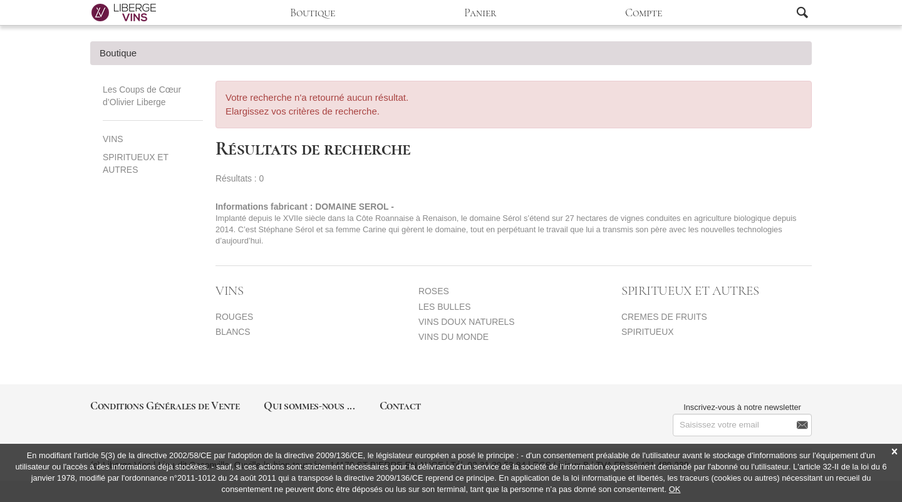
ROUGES (234, 317)
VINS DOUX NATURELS (466, 322)
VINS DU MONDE (453, 337)
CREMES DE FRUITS (664, 317)
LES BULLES (444, 307)
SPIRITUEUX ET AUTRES (135, 163)
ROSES (433, 291)
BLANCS (233, 332)
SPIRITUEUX (647, 332)
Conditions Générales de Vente (165, 405)
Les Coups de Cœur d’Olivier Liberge (142, 96)
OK (675, 489)
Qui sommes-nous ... (309, 405)
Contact (400, 405)
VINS (113, 139)
